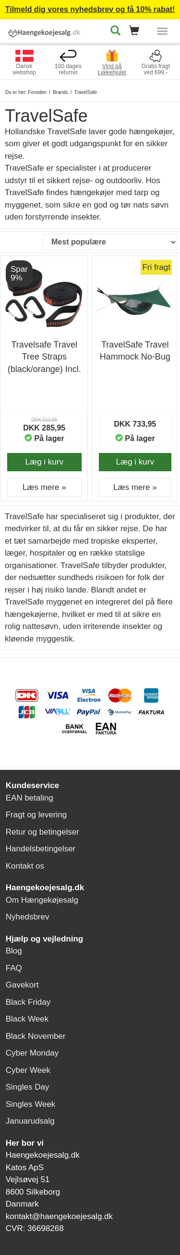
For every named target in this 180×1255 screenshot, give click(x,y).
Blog (14, 950)
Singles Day (27, 1087)
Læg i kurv (44, 461)
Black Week (27, 1018)
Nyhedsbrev (27, 916)
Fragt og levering (36, 814)
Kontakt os (25, 866)
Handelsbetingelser (41, 848)
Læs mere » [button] (44, 487)
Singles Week (31, 1104)
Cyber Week (28, 1070)
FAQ (14, 968)
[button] (137, 31)
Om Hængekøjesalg (42, 900)
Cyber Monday (32, 1052)
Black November (36, 1036)
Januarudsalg (30, 1121)
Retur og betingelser (42, 832)
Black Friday (28, 1002)
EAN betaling (29, 797)
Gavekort (22, 984)
